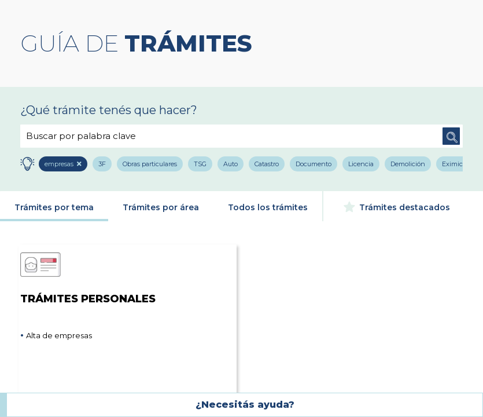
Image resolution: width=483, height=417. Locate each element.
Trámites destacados (397, 207)
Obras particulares (150, 164)
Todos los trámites (268, 207)
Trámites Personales (88, 274)
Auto (230, 164)
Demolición (407, 164)
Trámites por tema (54, 207)
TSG (200, 164)
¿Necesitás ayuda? (245, 404)
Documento (313, 164)
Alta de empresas (59, 335)
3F (102, 164)
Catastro (267, 164)
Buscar (451, 136)
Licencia (361, 164)
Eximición (457, 164)
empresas (59, 164)
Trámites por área (161, 207)
